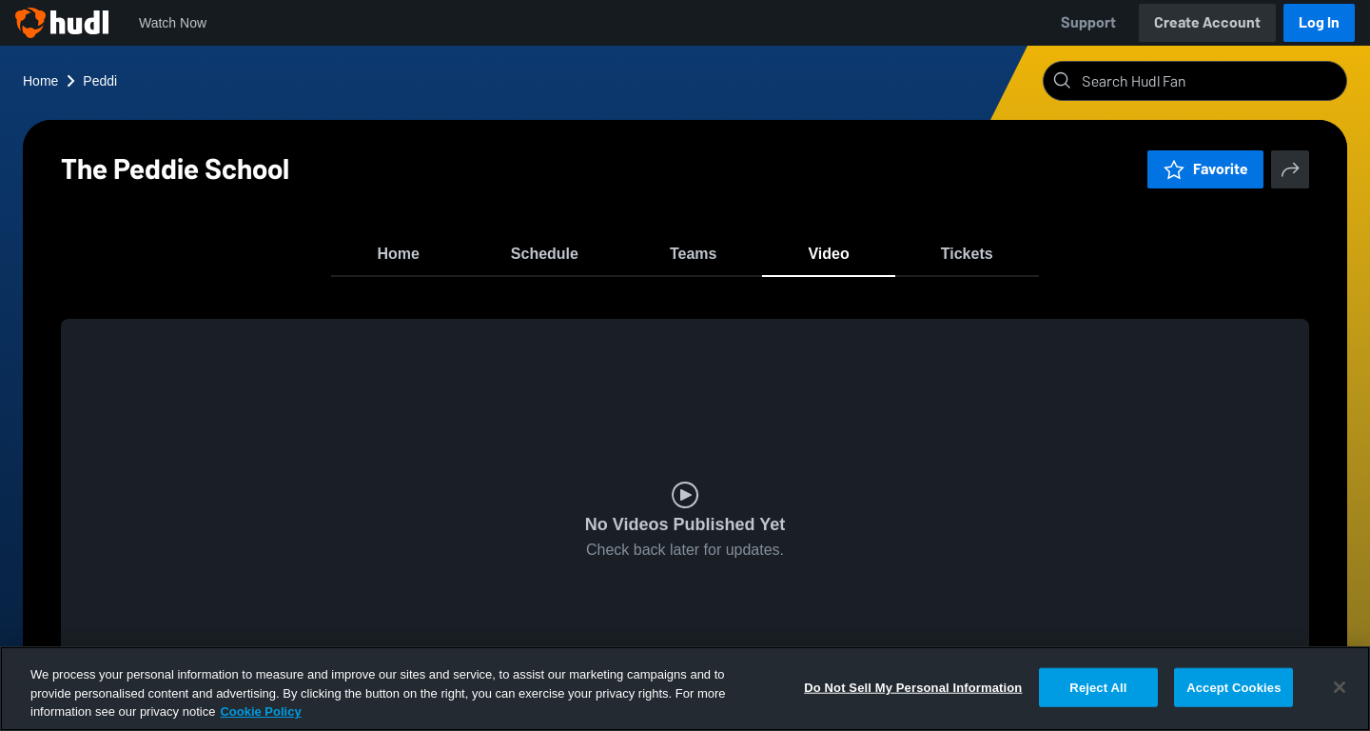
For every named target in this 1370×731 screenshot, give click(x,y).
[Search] (1210, 80)
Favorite (1205, 169)
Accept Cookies (1233, 687)
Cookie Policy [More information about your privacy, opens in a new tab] (260, 711)
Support (1088, 22)
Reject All (1097, 687)
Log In (1319, 22)
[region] (685, 688)
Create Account (1207, 22)
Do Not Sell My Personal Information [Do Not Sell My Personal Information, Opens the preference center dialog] (913, 687)
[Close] (1339, 687)
